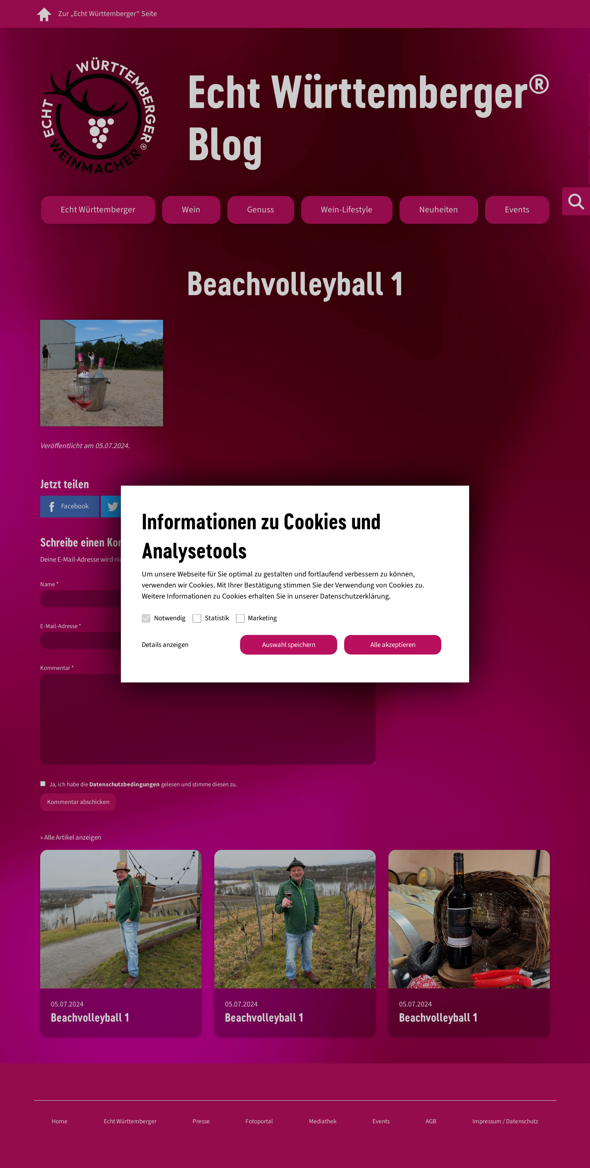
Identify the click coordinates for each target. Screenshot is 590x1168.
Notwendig (164, 618)
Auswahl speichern (288, 644)
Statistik (211, 618)
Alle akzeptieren (392, 644)
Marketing (256, 618)
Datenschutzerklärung (354, 596)
